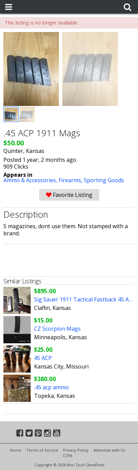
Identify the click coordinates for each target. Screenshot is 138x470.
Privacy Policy (76, 450)
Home (15, 450)
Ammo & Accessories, (31, 180)
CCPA (67, 455)
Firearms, (71, 180)
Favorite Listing (69, 195)
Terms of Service (42, 450)
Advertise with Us (109, 450)
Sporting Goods (104, 180)
